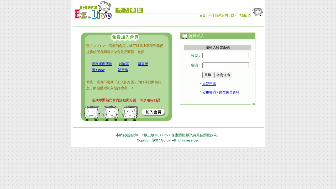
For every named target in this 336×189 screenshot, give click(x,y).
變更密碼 (209, 92)
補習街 (123, 70)
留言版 (143, 64)
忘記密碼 (209, 84)
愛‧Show (98, 70)
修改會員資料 (229, 92)
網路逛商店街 (102, 64)
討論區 (124, 64)
